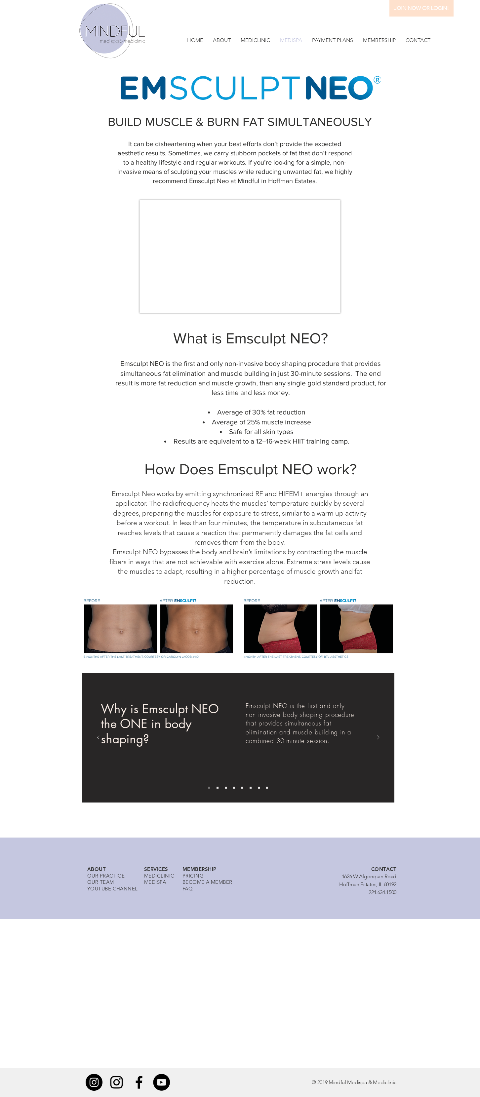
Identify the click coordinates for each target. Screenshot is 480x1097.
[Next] (378, 738)
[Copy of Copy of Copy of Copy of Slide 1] (259, 788)
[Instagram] (94, 1082)
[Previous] (98, 738)
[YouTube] (161, 1082)
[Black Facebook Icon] (139, 1082)
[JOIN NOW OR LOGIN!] (421, 8)
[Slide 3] (226, 788)
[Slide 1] (209, 788)
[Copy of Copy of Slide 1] (242, 788)
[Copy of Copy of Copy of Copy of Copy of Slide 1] (267, 788)
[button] (222, 40)
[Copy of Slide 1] (234, 788)
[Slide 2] (218, 788)
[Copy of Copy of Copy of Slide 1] (251, 788)
